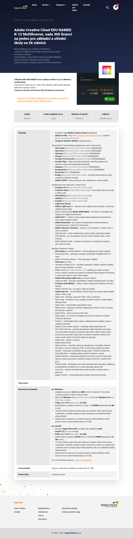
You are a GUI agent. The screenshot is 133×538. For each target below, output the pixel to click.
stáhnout (105, 114)
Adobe (18, 20)
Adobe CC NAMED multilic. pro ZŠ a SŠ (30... (38, 20)
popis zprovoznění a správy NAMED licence (35, 101)
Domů (34, 5)
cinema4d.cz (43, 512)
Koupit (109, 99)
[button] (107, 8)
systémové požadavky (83, 460)
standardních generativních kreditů (89, 135)
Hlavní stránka (19, 508)
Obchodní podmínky (69, 508)
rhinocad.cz (42, 519)
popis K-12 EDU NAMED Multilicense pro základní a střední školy (43, 98)
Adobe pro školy (75, 7)
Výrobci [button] (46, 5)
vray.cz (40, 515)
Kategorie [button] (61, 5)
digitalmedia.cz (44, 508)
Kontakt (86, 5)
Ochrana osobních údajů (71, 512)
